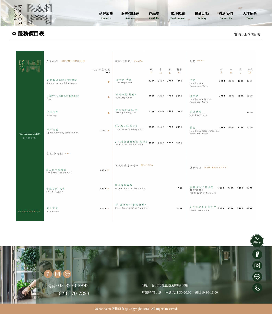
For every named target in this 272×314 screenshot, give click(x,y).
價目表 (257, 242)
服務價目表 (130, 16)
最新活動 (202, 16)
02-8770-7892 (73, 285)
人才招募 (250, 16)
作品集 (154, 16)
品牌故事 (106, 16)
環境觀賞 (177, 16)
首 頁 (237, 34)
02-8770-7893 (74, 293)
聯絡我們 (226, 16)
